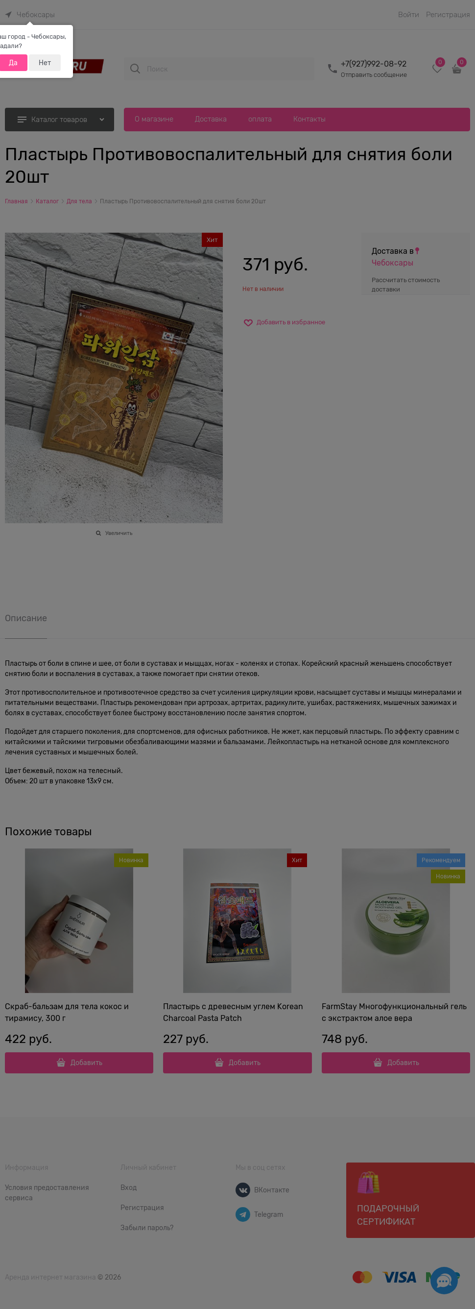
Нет (45, 63)
